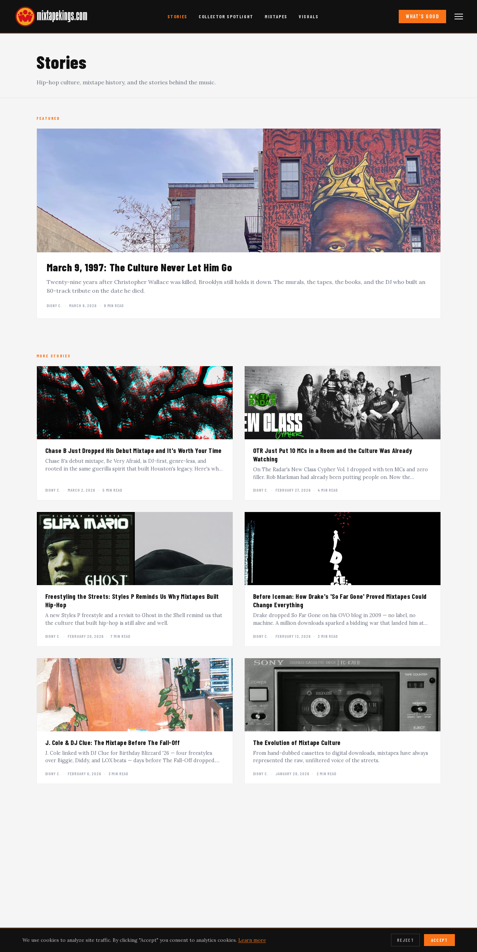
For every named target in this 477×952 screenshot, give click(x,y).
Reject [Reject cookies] (405, 940)
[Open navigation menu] (459, 16)
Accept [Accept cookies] (439, 940)
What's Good (422, 16)
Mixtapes (276, 16)
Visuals (308, 16)
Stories (177, 16)
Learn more (252, 940)
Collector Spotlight (226, 16)
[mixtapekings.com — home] (49, 16)
